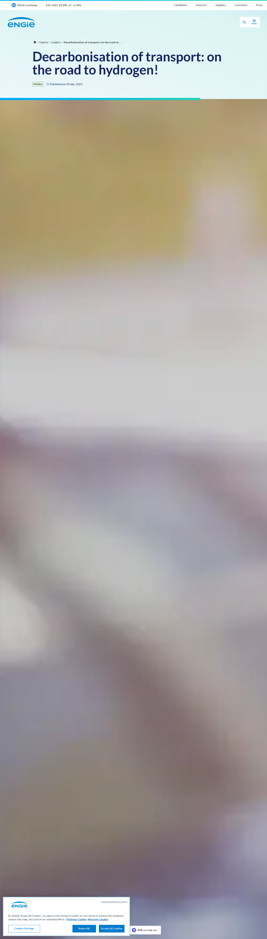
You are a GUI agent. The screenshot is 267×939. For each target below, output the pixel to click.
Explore (44, 42)
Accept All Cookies (112, 928)
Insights (56, 42)
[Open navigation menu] (254, 22)
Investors (201, 5)
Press (259, 5)
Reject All (84, 928)
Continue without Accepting (114, 901)
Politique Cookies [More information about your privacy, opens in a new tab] (76, 919)
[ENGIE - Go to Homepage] (21, 22)
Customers (241, 5)
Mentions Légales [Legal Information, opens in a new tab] (98, 919)
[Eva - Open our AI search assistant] (244, 22)
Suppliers (220, 5)
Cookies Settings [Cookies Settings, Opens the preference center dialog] (24, 928)
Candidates (180, 5)
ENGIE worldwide (27, 5)
